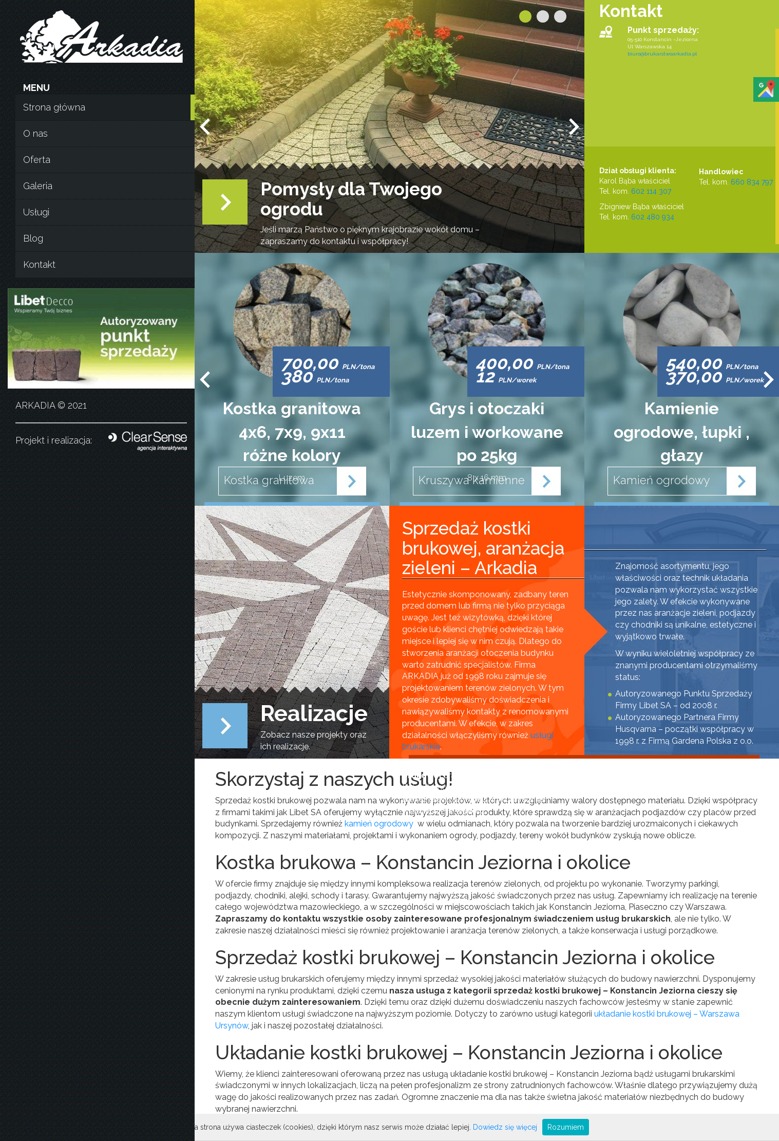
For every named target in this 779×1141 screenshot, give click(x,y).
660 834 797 (752, 182)
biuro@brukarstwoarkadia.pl (662, 54)
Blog (33, 238)
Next (574, 126)
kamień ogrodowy (379, 824)
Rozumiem (565, 1127)
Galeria (37, 185)
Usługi (36, 212)
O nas (35, 133)
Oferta (36, 159)
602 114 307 (651, 191)
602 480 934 (652, 217)
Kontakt (39, 264)
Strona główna (54, 107)
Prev (205, 126)
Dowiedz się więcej (505, 1127)
